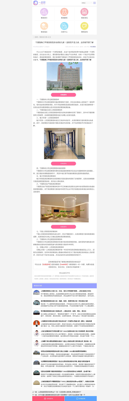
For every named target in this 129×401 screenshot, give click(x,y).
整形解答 (64, 13)
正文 (49, 37)
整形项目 (44, 27)
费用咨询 (84, 27)
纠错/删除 (93, 46)
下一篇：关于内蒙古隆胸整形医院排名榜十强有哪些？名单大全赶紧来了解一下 (58, 395)
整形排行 (44, 13)
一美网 (35, 37)
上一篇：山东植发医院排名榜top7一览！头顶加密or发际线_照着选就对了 (56, 392)
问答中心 (64, 27)
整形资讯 (84, 13)
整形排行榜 (43, 37)
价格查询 (63, 95)
